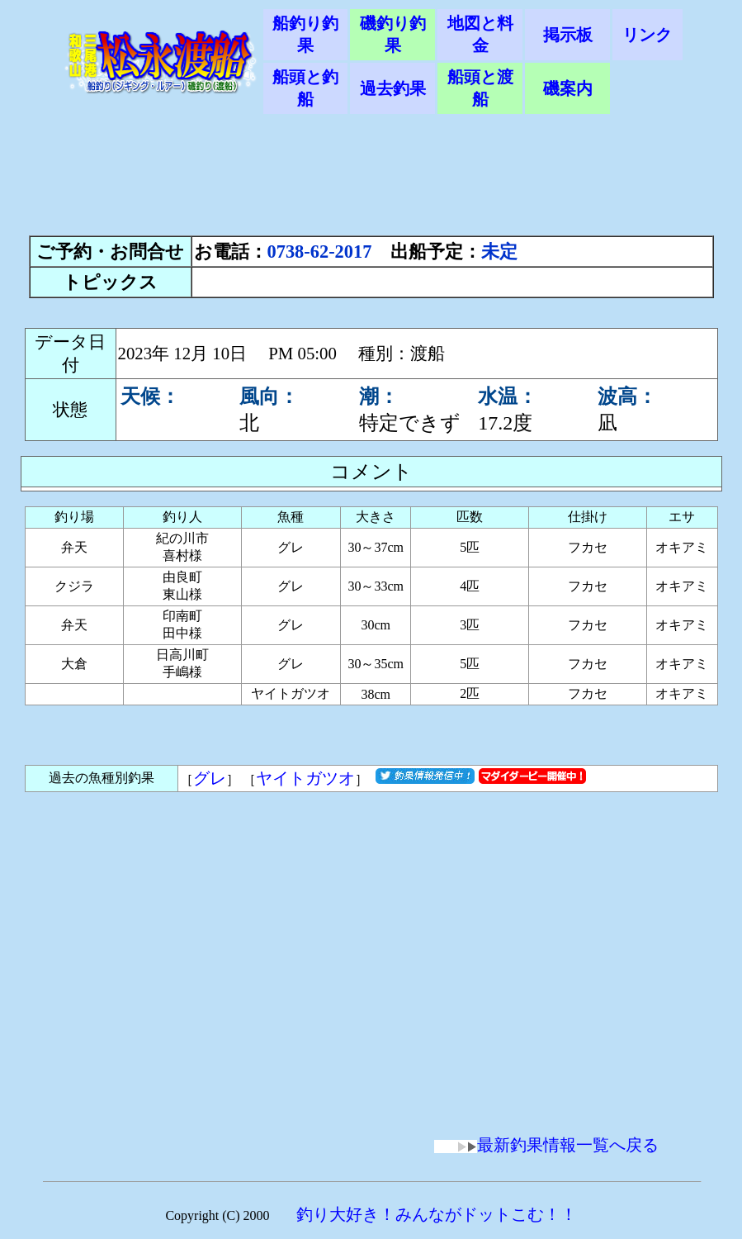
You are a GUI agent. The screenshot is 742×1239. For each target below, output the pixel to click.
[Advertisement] (371, 183)
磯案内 (568, 88)
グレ (209, 778)
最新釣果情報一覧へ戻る (546, 1145)
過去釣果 (393, 88)
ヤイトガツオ (305, 778)
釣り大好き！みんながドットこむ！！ (436, 1214)
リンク (647, 35)
